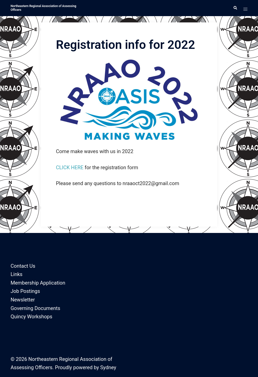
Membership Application (38, 283)
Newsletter (23, 300)
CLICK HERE (69, 167)
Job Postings (25, 291)
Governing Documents (35, 308)
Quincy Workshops (31, 317)
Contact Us (23, 266)
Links (16, 274)
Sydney (108, 367)
